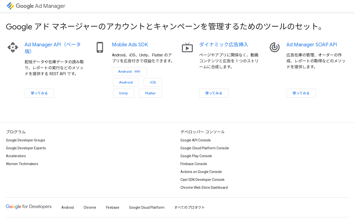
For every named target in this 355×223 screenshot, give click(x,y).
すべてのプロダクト (189, 207)
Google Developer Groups (25, 140)
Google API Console (195, 140)
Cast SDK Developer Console (202, 180)
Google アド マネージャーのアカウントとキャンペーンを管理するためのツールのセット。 (166, 27)
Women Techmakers (22, 164)
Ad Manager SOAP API (311, 45)
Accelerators (16, 156)
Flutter (150, 93)
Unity (123, 93)
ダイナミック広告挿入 (223, 45)
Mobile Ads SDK (130, 45)
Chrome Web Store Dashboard (204, 187)
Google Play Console (196, 156)
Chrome (90, 207)
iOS (153, 82)
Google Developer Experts (26, 148)
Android (129, 71)
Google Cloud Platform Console (204, 148)
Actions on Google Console (201, 172)
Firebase (112, 207)
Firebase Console (193, 164)
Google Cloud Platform (146, 207)
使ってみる (39, 93)
